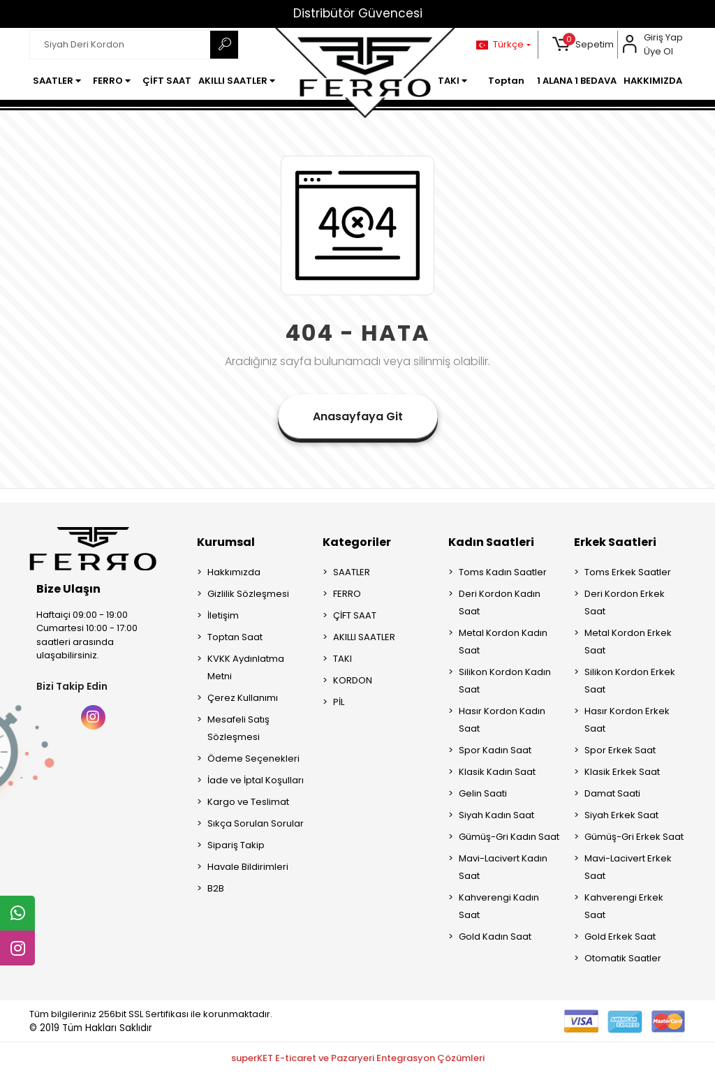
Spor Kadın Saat (495, 750)
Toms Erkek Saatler (627, 572)
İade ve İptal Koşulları (255, 780)
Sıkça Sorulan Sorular (255, 823)
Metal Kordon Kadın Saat (503, 641)
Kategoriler (357, 542)
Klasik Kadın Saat (497, 771)
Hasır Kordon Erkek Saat (627, 719)
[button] (583, 45)
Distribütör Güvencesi (357, 13)
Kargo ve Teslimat (248, 801)
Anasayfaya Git (358, 416)
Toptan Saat (235, 637)
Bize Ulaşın (68, 589)
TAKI (342, 658)
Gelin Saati (483, 793)
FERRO (347, 593)
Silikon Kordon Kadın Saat (505, 680)
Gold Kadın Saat (495, 936)
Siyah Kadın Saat (496, 815)
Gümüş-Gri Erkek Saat (634, 836)
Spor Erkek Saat (620, 750)
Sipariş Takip (236, 845)
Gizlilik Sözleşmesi (248, 593)
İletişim (223, 615)
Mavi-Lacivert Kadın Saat (503, 867)
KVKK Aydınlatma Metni (245, 667)
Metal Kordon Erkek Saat (628, 641)
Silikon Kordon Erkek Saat (629, 680)
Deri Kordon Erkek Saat (624, 602)
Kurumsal (226, 542)
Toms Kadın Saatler (503, 572)
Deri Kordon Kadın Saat (499, 602)
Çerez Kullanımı (242, 697)
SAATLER (351, 572)
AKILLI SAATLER (364, 637)
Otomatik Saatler (622, 958)
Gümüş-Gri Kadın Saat (509, 836)
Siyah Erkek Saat (621, 815)
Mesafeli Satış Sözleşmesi (238, 728)
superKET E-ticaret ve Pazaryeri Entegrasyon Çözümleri (358, 1058)
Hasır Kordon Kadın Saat (502, 719)
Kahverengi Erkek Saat (623, 906)
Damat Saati (612, 793)
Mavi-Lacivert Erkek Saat (628, 867)
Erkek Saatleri (615, 542)
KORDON (352, 680)
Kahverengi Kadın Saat (499, 906)
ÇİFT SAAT (354, 615)
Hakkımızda (233, 572)
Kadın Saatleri (491, 542)
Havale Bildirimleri (247, 866)
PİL (338, 702)
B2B (215, 888)
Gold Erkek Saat (620, 936)
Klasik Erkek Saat (622, 771)
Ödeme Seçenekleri (253, 758)
